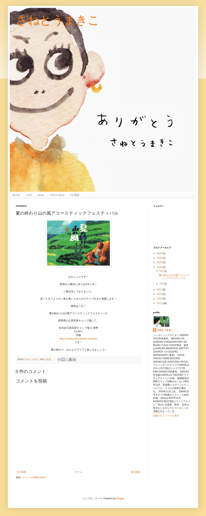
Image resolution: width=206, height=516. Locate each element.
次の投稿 (21, 472)
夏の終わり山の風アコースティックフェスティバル (174, 276)
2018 (160, 267)
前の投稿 (135, 472)
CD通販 (75, 195)
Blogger (121, 498)
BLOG (16, 195)
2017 (160, 289)
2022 (160, 253)
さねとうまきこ (57, 20)
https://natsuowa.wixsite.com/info (79, 338)
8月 (162, 271)
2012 (160, 303)
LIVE (29, 195)
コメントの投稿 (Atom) (34, 477)
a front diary (57, 195)
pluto (41, 195)
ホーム (78, 472)
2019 (160, 262)
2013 (160, 298)
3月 (162, 283)
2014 (160, 294)
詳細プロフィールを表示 (166, 415)
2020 (160, 258)
